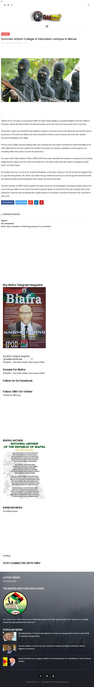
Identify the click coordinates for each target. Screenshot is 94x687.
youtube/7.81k (77, 566)
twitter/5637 (47, 566)
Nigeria (5, 34)
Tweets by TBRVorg (11, 395)
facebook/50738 (16, 566)
